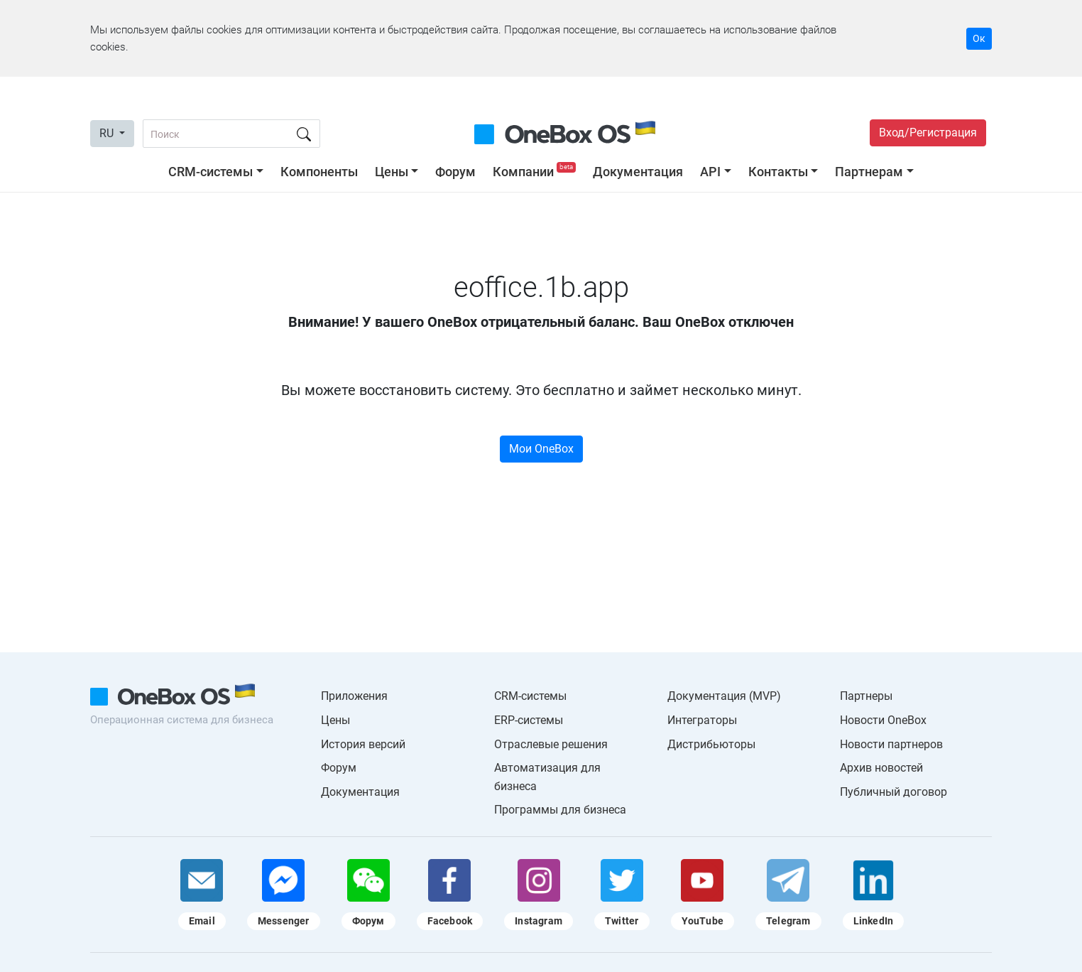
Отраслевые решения (551, 744)
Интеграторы (702, 720)
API (710, 171)
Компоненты (319, 171)
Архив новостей (881, 767)
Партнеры (866, 696)
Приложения (354, 696)
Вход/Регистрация (928, 132)
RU (107, 133)
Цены (391, 171)
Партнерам (869, 171)
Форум (455, 171)
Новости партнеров (891, 744)
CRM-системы (210, 171)
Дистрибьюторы (711, 744)
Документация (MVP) (724, 696)
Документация (638, 171)
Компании (536, 171)
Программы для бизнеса (560, 809)
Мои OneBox (541, 448)
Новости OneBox (883, 720)
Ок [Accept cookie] (979, 38)
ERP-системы (528, 720)
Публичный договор (893, 792)
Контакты (778, 171)
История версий (363, 744)
